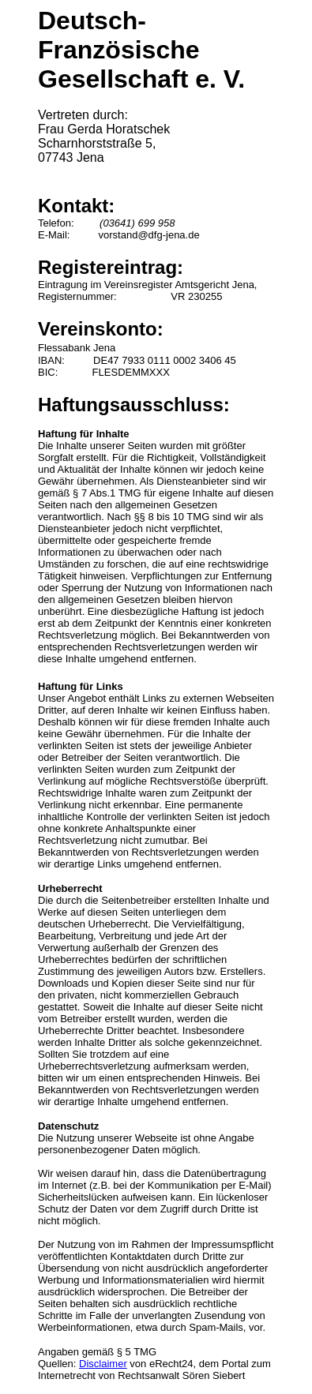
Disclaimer (103, 1364)
